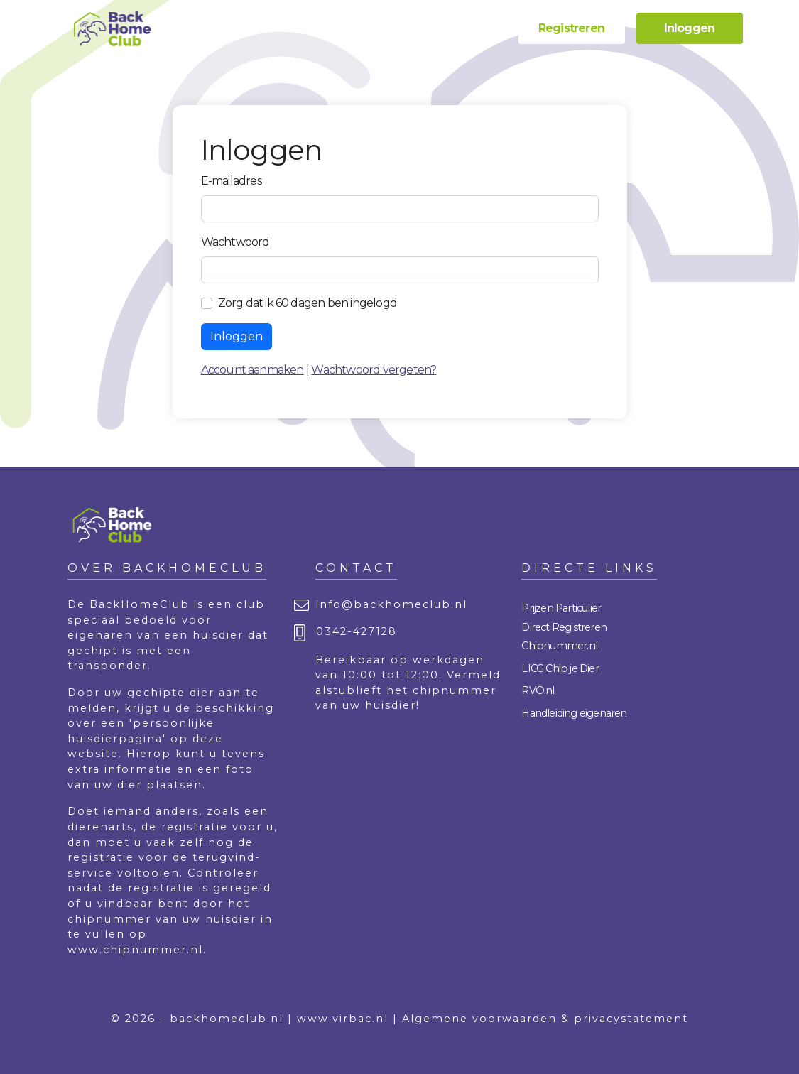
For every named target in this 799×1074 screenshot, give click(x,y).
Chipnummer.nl (559, 645)
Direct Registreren (564, 627)
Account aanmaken (252, 369)
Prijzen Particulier (561, 608)
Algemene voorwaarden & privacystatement (545, 1018)
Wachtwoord (235, 242)
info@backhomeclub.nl (391, 604)
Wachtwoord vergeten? (373, 369)
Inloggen (689, 28)
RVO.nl (537, 690)
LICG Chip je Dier (559, 668)
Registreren (571, 28)
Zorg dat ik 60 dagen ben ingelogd (308, 303)
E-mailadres (231, 181)
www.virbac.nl (342, 1018)
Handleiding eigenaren (573, 713)
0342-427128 (356, 631)
